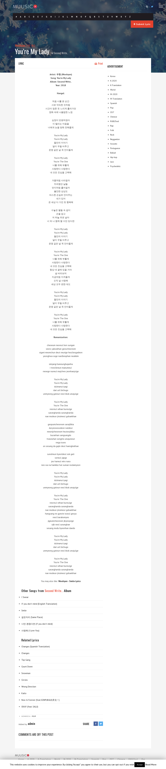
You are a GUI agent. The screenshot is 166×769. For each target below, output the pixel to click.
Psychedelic (115, 166)
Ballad (113, 152)
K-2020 (113, 80)
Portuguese (115, 148)
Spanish (113, 103)
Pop (34, 716)
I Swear (25, 597)
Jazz (112, 161)
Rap (112, 125)
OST (112, 112)
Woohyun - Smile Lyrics (69, 581)
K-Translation (115, 85)
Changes (25, 653)
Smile (24, 610)
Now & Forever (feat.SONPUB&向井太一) (40, 700)
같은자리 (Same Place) (32, 617)
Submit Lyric (142, 24)
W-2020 (113, 94)
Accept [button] (140, 764)
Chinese (113, 116)
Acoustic (113, 143)
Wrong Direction (28, 686)
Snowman (25, 673)
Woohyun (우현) (25, 45)
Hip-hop (113, 157)
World (112, 89)
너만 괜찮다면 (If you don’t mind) (37, 623)
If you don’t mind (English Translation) (39, 603)
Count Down (27, 666)
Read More (150, 764)
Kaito (23, 693)
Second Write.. (61, 53)
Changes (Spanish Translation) (35, 646)
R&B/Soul (114, 121)
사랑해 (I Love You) (30, 630)
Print (99, 63)
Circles (24, 680)
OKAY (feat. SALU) (29, 706)
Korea (112, 76)
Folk (112, 130)
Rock (112, 134)
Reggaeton (115, 139)
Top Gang (25, 659)
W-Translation (116, 98)
